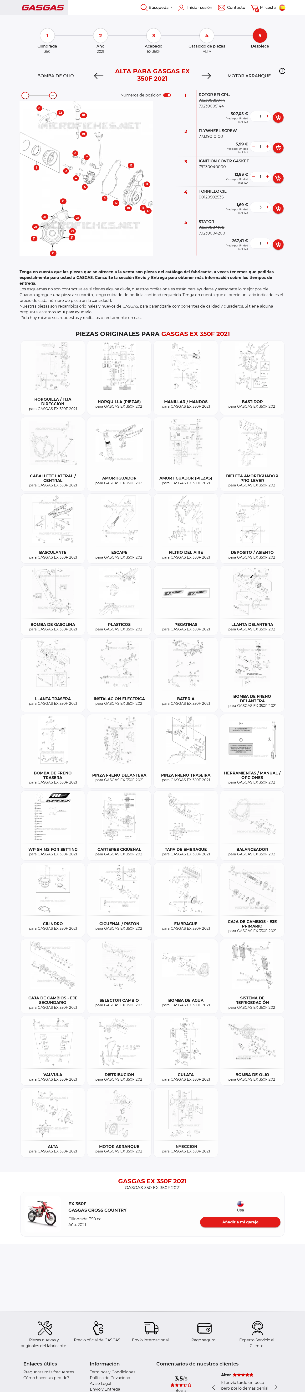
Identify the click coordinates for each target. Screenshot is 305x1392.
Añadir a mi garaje (240, 1222)
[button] (282, 71)
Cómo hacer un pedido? (46, 1378)
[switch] (167, 95)
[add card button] (278, 117)
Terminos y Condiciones (112, 1372)
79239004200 (212, 233)
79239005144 (211, 106)
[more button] (267, 116)
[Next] (206, 76)
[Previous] (98, 76)
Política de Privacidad (110, 1378)
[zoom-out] (25, 95)
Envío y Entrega (105, 1389)
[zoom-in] (53, 95)
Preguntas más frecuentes (48, 1372)
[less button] (253, 116)
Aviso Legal (100, 1383)
